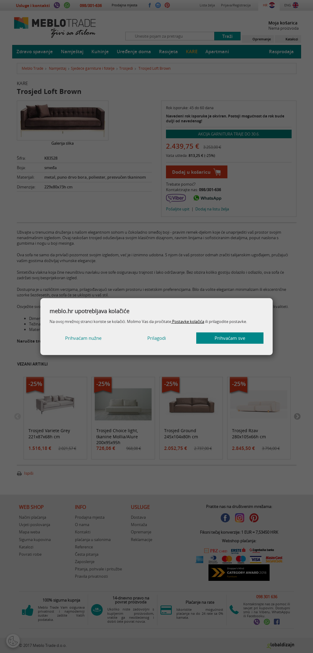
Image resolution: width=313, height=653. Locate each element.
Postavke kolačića (187, 321)
